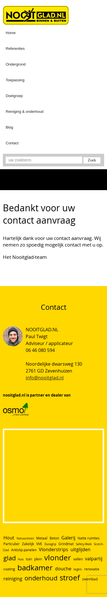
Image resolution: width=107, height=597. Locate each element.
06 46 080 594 (40, 350)
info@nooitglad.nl (45, 378)
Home (11, 33)
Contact (12, 143)
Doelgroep (14, 96)
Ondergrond (15, 64)
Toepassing (15, 80)
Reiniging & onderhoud (24, 111)
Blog (9, 127)
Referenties (15, 48)
